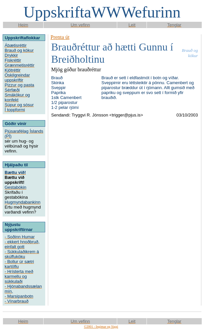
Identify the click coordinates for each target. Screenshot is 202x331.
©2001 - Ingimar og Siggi (101, 326)
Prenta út (59, 37)
